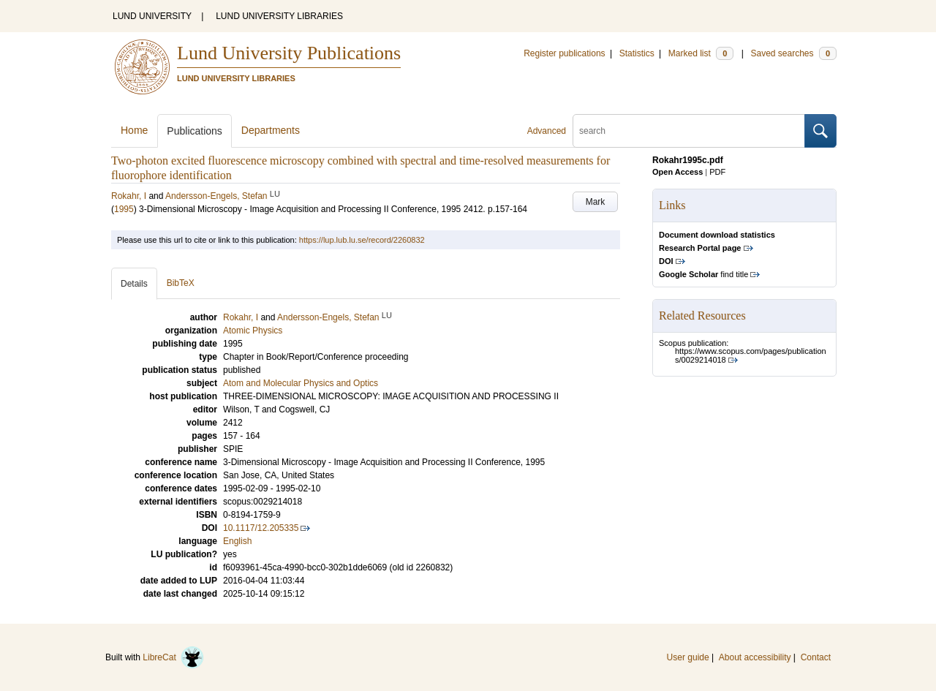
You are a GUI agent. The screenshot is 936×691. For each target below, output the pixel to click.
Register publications (564, 53)
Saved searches (793, 53)
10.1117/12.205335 (260, 528)
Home (134, 130)
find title (703, 274)
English (237, 541)
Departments (270, 130)
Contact (816, 657)
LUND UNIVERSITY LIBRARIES (279, 16)
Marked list (700, 53)
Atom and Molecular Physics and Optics (300, 383)
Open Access (677, 171)
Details (134, 284)
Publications (194, 131)
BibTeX (181, 283)
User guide (688, 657)
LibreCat (173, 657)
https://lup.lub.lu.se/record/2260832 (362, 239)
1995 (124, 209)
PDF (717, 171)
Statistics (636, 53)
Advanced (546, 131)
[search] (689, 131)
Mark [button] (595, 202)
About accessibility (755, 657)
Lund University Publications (289, 53)
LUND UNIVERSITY (152, 16)
